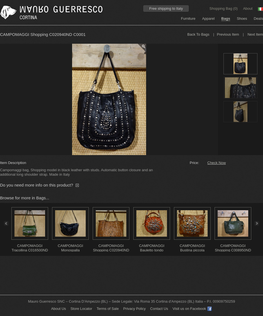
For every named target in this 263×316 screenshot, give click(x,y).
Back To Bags (198, 34)
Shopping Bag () (224, 8)
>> (258, 223)
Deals (258, 18)
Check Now (216, 163)
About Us (58, 309)
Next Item (255, 34)
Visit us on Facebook (192, 309)
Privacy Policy (134, 309)
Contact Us (159, 309)
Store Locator (81, 309)
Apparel (208, 18)
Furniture (188, 18)
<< (4, 223)
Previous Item (228, 34)
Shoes (242, 18)
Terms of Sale (108, 309)
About (247, 8)
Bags (225, 18)
